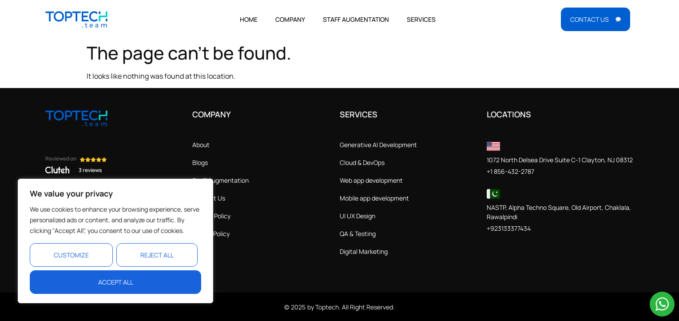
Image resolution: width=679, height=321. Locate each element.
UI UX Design (357, 216)
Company (290, 19)
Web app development (371, 180)
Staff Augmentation (356, 19)
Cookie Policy (211, 233)
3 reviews (90, 170)
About (201, 144)
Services (421, 19)
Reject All (157, 255)
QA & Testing (358, 233)
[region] (115, 241)
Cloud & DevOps (362, 162)
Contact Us (208, 198)
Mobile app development (374, 198)
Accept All (115, 282)
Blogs (200, 162)
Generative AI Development (378, 144)
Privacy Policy (211, 216)
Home (249, 19)
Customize (71, 255)
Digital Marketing (364, 251)
